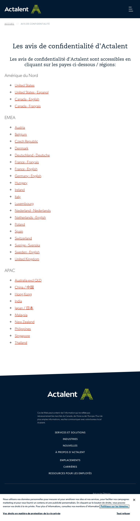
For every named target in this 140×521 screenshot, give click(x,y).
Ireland (20, 190)
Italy (18, 197)
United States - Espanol (31, 92)
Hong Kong (23, 294)
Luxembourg (24, 204)
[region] (70, 507)
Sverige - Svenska (27, 245)
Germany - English (28, 176)
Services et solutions (70, 432)
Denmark (21, 148)
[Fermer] (134, 500)
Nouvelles (70, 445)
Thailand (21, 343)
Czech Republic (26, 141)
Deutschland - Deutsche (32, 155)
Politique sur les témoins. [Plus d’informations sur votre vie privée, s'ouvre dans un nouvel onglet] (114, 506)
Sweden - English (27, 252)
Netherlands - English (30, 218)
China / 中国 (24, 287)
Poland (20, 225)
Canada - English (27, 99)
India (18, 301)
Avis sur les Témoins (101, 494)
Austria (20, 128)
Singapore (22, 336)
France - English (26, 169)
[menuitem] (70, 434)
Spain (19, 231)
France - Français (27, 162)
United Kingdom (27, 259)
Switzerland (23, 238)
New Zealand (24, 322)
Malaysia (21, 315)
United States (24, 85)
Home (23, 9)
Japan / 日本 (24, 308)
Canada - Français (28, 106)
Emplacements (70, 460)
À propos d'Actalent (70, 452)
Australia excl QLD (28, 280)
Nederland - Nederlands (33, 211)
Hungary (21, 183)
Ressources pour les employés (70, 473)
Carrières (70, 467)
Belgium (21, 134)
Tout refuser (123, 513)
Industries (70, 439)
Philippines (23, 329)
